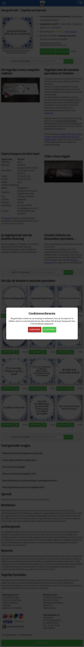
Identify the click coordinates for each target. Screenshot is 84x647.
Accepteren (49, 330)
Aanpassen (34, 330)
